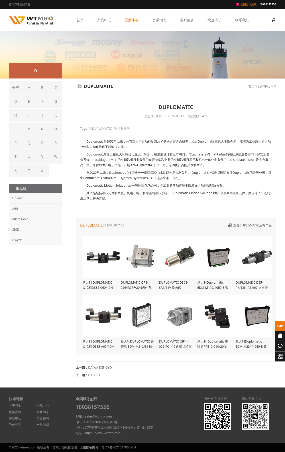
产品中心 (104, 20)
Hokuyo (18, 198)
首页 (80, 20)
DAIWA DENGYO (100, 367)
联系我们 (242, 20)
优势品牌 (15, 412)
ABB (15, 208)
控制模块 (123, 128)
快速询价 (215, 20)
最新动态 (43, 412)
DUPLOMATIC (102, 128)
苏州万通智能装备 (65, 447)
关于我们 (15, 406)
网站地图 (43, 424)
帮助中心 (15, 418)
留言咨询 (43, 418)
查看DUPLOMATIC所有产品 (252, 225)
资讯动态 (159, 20)
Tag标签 (14, 424)
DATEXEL (94, 375)
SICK (15, 229)
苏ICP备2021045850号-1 (119, 447)
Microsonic (20, 219)
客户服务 (187, 20)
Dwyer (17, 240)
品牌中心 (132, 20)
